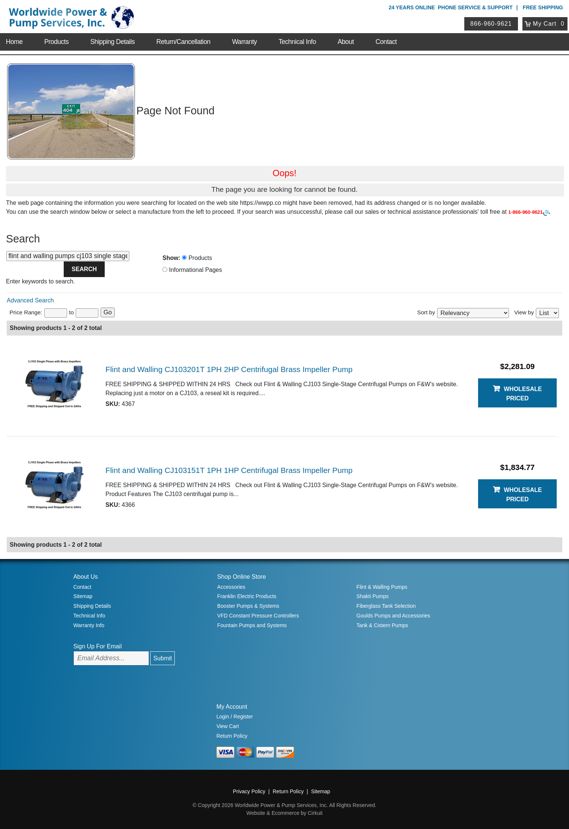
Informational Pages (192, 270)
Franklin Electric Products (246, 596)
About (346, 41)
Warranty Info (89, 625)
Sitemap (82, 596)
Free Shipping (543, 7)
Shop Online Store (241, 577)
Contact (386, 41)
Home (14, 41)
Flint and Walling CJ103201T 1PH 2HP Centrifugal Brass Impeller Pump (229, 369)
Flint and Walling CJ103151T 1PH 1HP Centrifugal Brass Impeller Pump (229, 470)
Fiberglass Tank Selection (386, 606)
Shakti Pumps (373, 596)
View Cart (227, 726)
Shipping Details (112, 41)
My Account (231, 706)
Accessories (231, 587)
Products (56, 41)
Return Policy (231, 736)
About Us (85, 577)
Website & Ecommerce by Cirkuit (284, 813)
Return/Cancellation (184, 41)
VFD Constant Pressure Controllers (258, 616)
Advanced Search (30, 300)
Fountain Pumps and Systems (252, 625)
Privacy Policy (249, 791)
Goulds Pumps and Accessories (393, 616)
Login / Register (234, 717)
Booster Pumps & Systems (248, 606)
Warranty (244, 41)
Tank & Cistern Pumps (382, 625)
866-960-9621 (491, 23)
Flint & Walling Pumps (382, 587)
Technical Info (297, 41)
